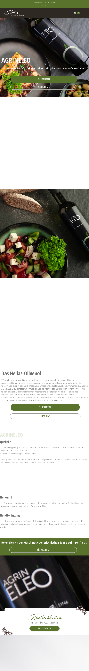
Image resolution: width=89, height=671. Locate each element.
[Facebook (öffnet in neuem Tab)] (43, 5)
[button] (44, 79)
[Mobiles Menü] (82, 13)
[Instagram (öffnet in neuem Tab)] (45, 5)
